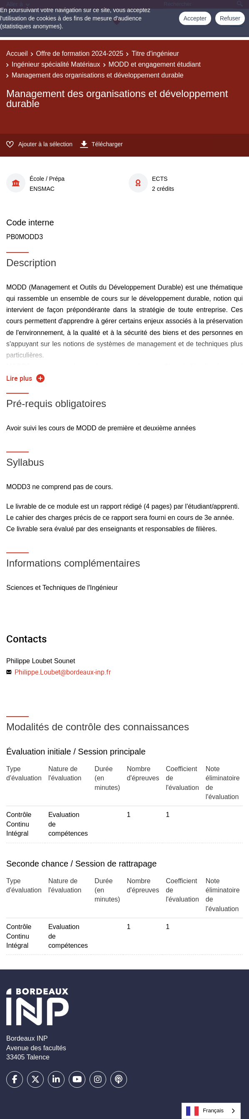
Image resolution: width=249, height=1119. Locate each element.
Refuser (230, 18)
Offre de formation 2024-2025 (80, 53)
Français (205, 1111)
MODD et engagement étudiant (155, 64)
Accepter (195, 18)
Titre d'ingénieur (155, 53)
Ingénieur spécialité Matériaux (56, 64)
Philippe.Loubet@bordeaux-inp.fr (63, 672)
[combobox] (211, 1111)
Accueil (17, 53)
